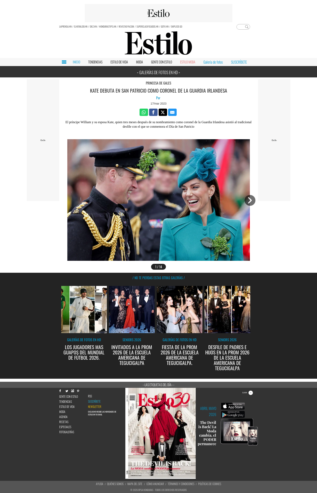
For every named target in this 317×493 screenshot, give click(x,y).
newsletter (94, 406)
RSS (90, 396)
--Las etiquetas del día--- (158, 384)
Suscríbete (94, 401)
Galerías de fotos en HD (84, 339)
